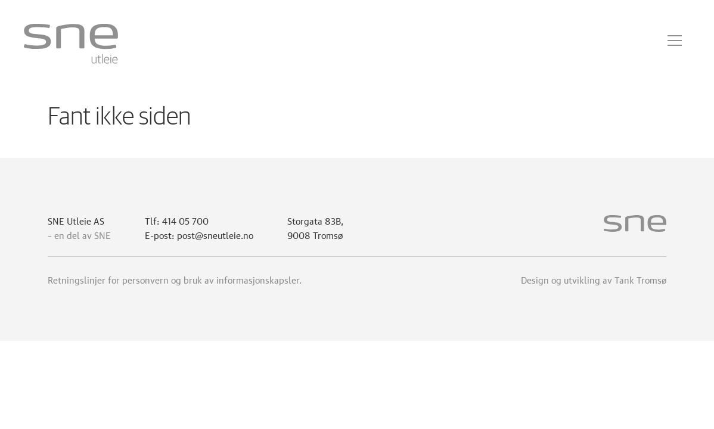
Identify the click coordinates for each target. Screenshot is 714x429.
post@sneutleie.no (215, 234)
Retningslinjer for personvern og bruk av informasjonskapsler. (175, 279)
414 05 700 (185, 220)
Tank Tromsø (640, 279)
